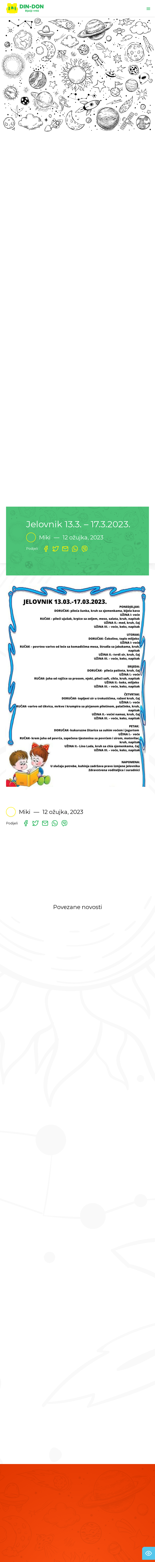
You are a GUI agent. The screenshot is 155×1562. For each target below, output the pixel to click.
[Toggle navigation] (148, 8)
